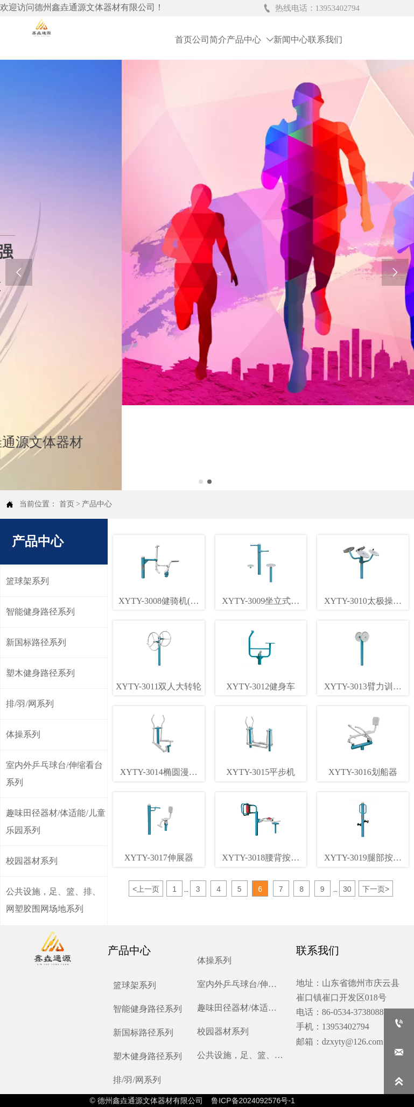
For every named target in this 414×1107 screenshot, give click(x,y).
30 (347, 889)
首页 (66, 504)
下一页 (375, 889)
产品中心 (97, 504)
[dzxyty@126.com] (399, 1052)
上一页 (145, 889)
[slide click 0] (201, 482)
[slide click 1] (209, 482)
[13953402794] (399, 1023)
